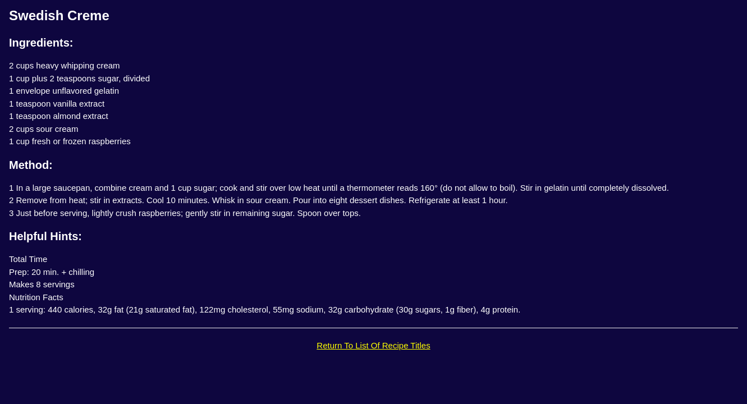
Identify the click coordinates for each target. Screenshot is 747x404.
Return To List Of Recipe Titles (373, 345)
